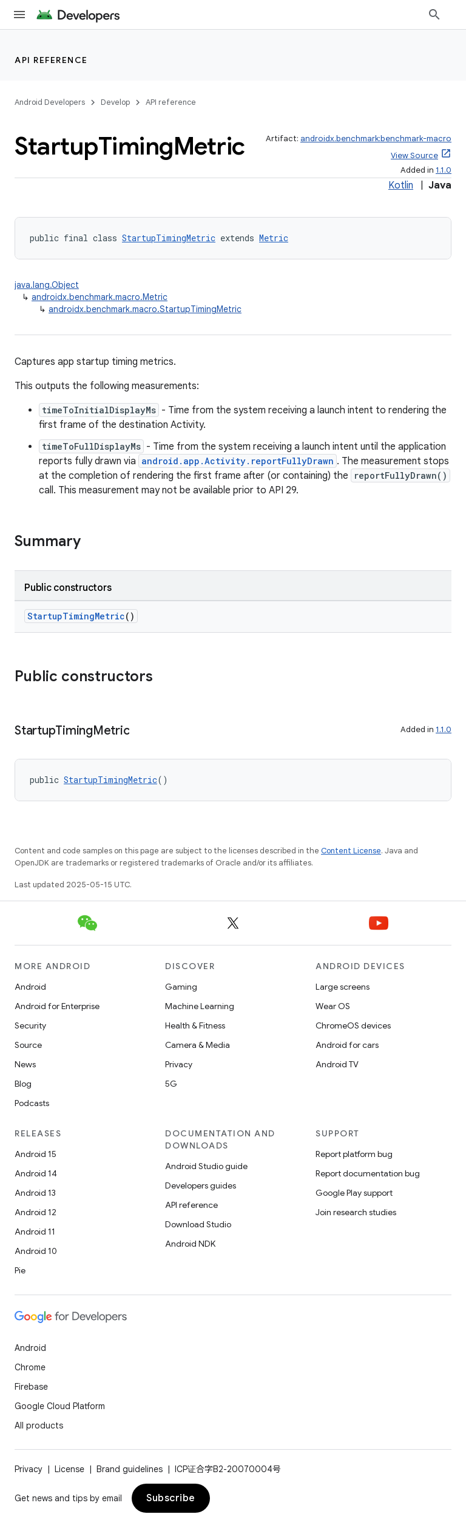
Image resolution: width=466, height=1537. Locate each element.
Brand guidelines (129, 1469)
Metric (273, 238)
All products (39, 1425)
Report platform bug (354, 1154)
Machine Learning (199, 1006)
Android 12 (35, 1212)
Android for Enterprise (57, 1006)
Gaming (181, 986)
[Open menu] (19, 14)
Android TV (337, 1064)
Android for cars (347, 1044)
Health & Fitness (195, 1025)
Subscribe (170, 1498)
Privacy (178, 1064)
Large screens (343, 986)
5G (171, 1083)
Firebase (31, 1386)
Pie (20, 1270)
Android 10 (36, 1250)
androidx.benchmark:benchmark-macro (375, 138)
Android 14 (36, 1173)
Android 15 (35, 1154)
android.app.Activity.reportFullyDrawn (237, 461)
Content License (351, 850)
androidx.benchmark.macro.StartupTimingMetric (145, 309)
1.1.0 (443, 170)
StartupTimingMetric (168, 238)
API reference (51, 60)
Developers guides (200, 1185)
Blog (23, 1083)
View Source (414, 155)
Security (30, 1025)
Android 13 (35, 1192)
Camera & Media (197, 1044)
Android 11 (35, 1231)
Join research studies (356, 1212)
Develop (115, 102)
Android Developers (50, 102)
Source (28, 1044)
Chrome (30, 1367)
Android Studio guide (206, 1166)
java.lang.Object (47, 284)
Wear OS (333, 1006)
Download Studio (198, 1224)
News (25, 1064)
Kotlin (400, 185)
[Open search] (434, 14)
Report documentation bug (368, 1173)
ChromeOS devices (353, 1025)
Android (30, 986)
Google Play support (354, 1192)
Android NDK (190, 1243)
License (69, 1469)
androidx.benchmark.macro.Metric (99, 297)
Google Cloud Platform (60, 1406)
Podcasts (32, 1103)
